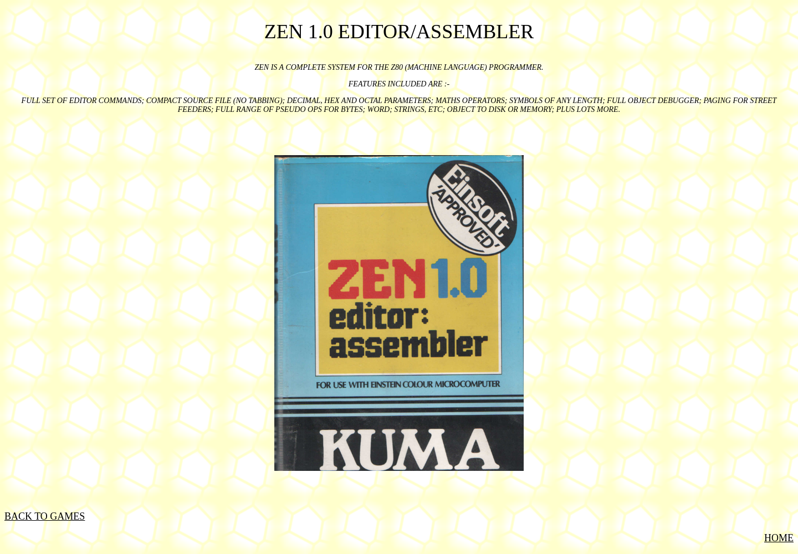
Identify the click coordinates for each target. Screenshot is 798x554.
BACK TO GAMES (44, 516)
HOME (779, 537)
